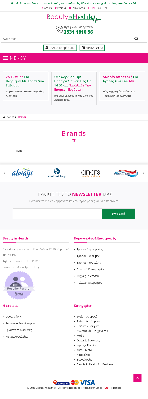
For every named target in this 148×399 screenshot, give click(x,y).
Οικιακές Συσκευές (87, 340)
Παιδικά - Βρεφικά (86, 326)
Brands (22, 117)
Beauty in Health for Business (93, 364)
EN (105, 8)
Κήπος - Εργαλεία (86, 345)
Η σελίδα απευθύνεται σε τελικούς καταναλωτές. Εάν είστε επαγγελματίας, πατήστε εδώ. (74, 3)
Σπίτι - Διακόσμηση (87, 321)
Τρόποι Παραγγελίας (88, 249)
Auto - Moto (83, 350)
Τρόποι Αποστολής (87, 262)
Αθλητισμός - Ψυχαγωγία (91, 331)
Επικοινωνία (77, 8)
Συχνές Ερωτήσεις (86, 276)
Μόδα (79, 335)
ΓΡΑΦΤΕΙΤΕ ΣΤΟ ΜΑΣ (75, 194)
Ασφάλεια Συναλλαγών (19, 323)
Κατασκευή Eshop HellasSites (102, 387)
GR (99, 8)
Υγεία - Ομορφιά (85, 316)
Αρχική (46, 8)
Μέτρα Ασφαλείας (15, 336)
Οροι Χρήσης (12, 316)
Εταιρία (60, 8)
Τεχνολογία (83, 359)
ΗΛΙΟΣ (20, 151)
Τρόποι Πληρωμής (86, 256)
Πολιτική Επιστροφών (89, 269)
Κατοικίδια (82, 355)
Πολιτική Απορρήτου (88, 282)
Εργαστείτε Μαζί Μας (17, 330)
